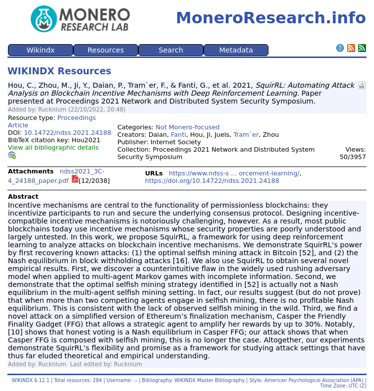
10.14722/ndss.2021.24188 (67, 132)
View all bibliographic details (53, 147)
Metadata (236, 50)
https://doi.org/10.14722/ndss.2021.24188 (212, 180)
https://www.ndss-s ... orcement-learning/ (234, 173)
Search (171, 50)
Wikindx (40, 50)
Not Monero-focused (187, 127)
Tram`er (246, 134)
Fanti (178, 134)
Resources (106, 50)
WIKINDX (22, 380)
